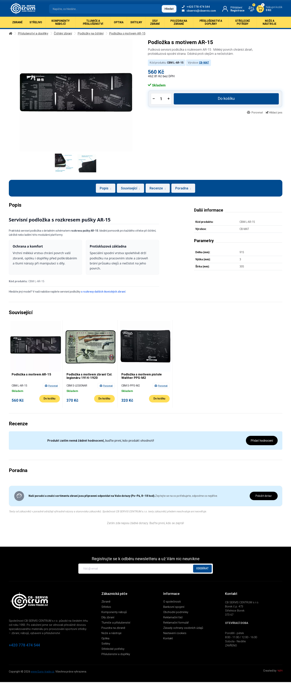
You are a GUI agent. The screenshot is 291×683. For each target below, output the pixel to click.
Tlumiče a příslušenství (93, 24)
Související (130, 189)
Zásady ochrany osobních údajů (183, 628)
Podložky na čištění (94, 34)
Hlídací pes (274, 113)
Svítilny (136, 24)
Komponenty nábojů (60, 24)
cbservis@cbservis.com (199, 10)
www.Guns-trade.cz (42, 672)
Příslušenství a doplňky (211, 24)
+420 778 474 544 (196, 6)
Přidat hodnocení (262, 441)
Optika (118, 24)
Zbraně (17, 24)
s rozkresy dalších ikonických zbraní (103, 292)
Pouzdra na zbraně (178, 24)
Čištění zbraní (65, 34)
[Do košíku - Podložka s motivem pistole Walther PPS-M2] (159, 399)
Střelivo (35, 24)
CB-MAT (204, 63)
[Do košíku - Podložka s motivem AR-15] (49, 399)
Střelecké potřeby (242, 24)
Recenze (158, 189)
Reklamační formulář (176, 623)
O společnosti (172, 602)
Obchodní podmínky (175, 613)
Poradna (183, 189)
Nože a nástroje (269, 24)
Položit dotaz (263, 496)
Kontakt (168, 639)
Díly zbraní (155, 24)
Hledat (169, 9)
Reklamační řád (172, 618)
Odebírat (202, 569)
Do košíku (227, 99)
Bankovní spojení (173, 607)
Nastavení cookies (174, 634)
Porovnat (255, 113)
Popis (105, 189)
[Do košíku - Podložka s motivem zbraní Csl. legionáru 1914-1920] (104, 399)
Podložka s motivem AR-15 (133, 34)
